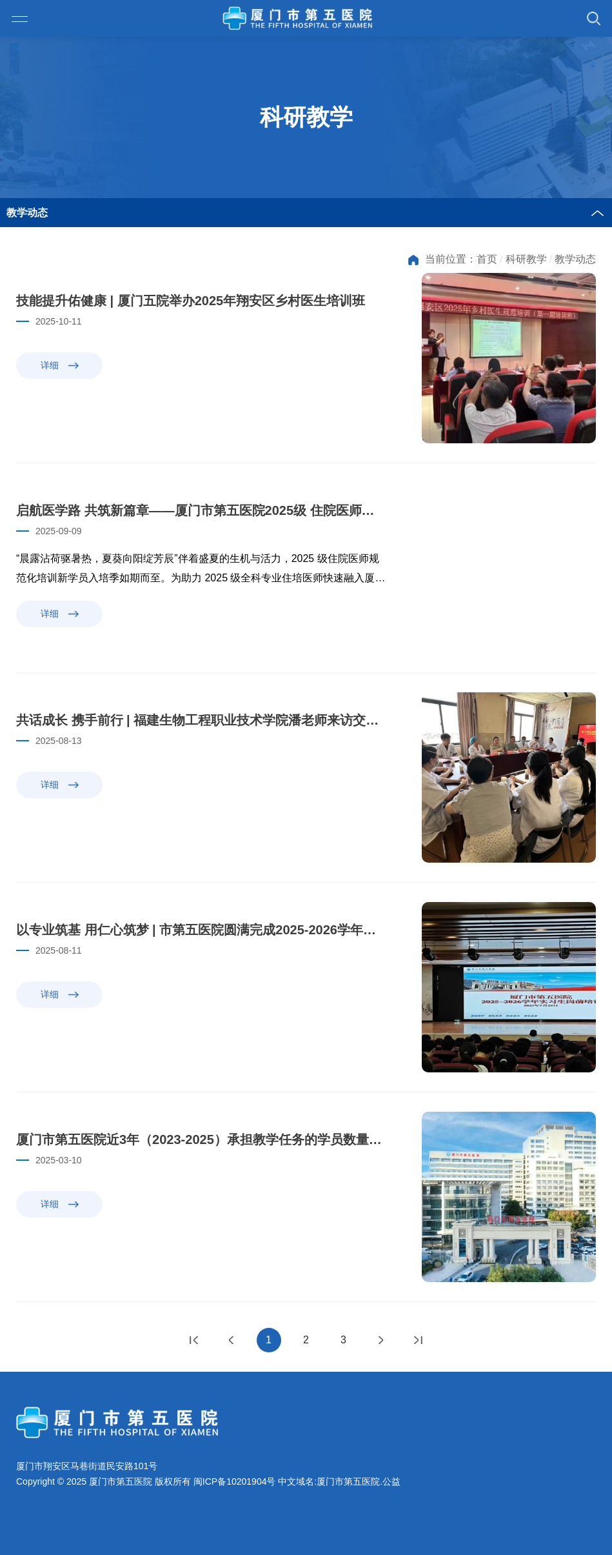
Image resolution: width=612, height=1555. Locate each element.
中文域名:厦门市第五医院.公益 (339, 1481)
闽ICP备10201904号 (234, 1481)
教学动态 (575, 259)
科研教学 (526, 259)
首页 (487, 259)
